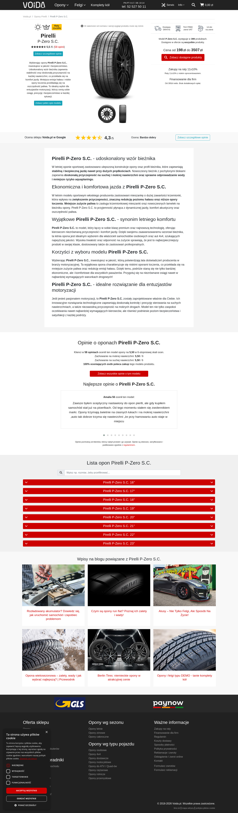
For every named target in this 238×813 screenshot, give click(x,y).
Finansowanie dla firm (166, 733)
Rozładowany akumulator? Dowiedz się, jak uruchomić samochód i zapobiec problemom (53, 615)
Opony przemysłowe (100, 778)
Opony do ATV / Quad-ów (103, 766)
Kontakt (158, 760)
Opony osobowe (98, 750)
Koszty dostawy (162, 740)
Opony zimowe (97, 733)
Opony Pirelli (40, 16)
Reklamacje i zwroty (165, 752)
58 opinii (59, 47)
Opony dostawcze (98, 758)
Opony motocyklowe (100, 762)
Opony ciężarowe (98, 770)
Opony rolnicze (97, 774)
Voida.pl (27, 16)
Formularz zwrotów (164, 766)
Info (181, 5)
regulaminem (129, 445)
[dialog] (26, 769)
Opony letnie (96, 728)
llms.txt (177, 808)
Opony (62, 5)
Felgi (80, 5)
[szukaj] (193, 5)
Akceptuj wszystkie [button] (26, 790)
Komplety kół (100, 5)
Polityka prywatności (165, 748)
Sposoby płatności (164, 744)
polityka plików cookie (205, 808)
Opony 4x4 (95, 754)
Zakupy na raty (162, 728)
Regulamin (160, 736)
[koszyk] (206, 5)
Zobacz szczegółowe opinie (48, 53)
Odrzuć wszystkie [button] (26, 798)
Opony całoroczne (99, 736)
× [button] (46, 732)
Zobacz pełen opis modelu (48, 103)
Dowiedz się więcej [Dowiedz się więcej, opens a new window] (28, 758)
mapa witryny (188, 808)
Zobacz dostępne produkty (183, 57)
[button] (104, 435)
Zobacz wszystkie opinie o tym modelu (119, 373)
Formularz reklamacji (165, 770)
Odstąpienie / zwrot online (168, 756)
